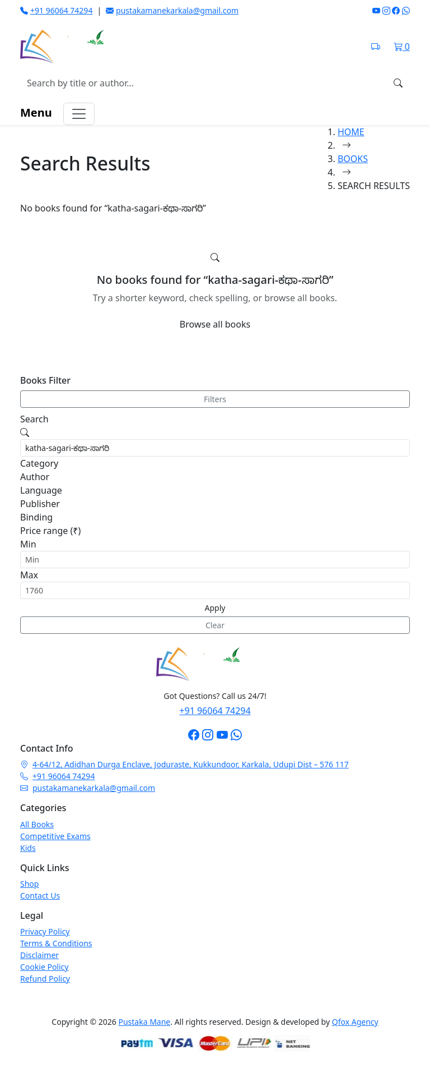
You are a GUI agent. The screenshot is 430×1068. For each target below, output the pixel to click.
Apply (215, 607)
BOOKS (353, 159)
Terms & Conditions (56, 943)
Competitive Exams (55, 836)
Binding (36, 517)
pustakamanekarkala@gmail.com (172, 10)
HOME (351, 132)
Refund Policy (45, 978)
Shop (29, 883)
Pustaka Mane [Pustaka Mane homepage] (144, 1021)
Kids (28, 848)
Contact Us (40, 895)
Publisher (40, 504)
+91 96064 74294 (56, 10)
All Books (37, 824)
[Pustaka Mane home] (79, 46)
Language (41, 490)
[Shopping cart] (402, 46)
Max (29, 575)
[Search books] (203, 83)
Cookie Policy (44, 966)
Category (39, 463)
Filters (215, 399)
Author (34, 477)
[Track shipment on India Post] (375, 46)
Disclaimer (39, 955)
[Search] (398, 83)
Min (28, 544)
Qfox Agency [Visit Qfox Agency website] (355, 1021)
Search (34, 419)
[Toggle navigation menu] (79, 114)
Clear (215, 625)
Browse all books (215, 324)
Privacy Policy (44, 931)
